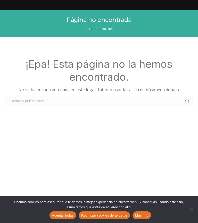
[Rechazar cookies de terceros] (191, 209)
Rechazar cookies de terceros (104, 215)
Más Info (141, 215)
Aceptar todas (62, 215)
